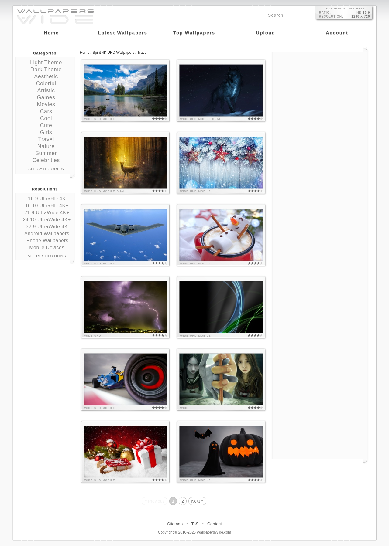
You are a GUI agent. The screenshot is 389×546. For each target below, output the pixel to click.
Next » (197, 501)
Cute (46, 125)
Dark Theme (46, 69)
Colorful (46, 83)
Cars (46, 111)
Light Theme (46, 62)
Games (46, 97)
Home (85, 52)
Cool (46, 118)
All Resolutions (47, 256)
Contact (214, 523)
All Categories (46, 169)
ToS (194, 523)
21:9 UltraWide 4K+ (46, 212)
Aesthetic (46, 76)
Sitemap (175, 523)
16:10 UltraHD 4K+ (46, 205)
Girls (46, 132)
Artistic (46, 90)
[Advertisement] (320, 90)
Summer (46, 153)
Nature (46, 146)
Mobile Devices (46, 247)
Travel (46, 139)
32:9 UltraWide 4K (47, 226)
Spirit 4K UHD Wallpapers (114, 52)
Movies (46, 104)
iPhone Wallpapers (46, 240)
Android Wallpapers (46, 233)
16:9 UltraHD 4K (47, 198)
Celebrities (46, 160)
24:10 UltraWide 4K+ (47, 219)
